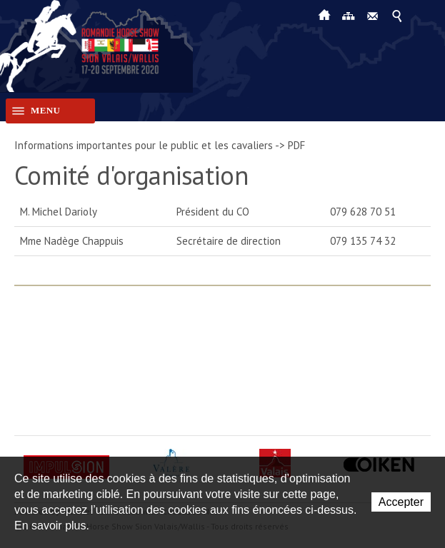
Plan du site (348, 15)
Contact (373, 15)
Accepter (401, 502)
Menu (33, 110)
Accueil (324, 15)
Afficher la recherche (397, 15)
